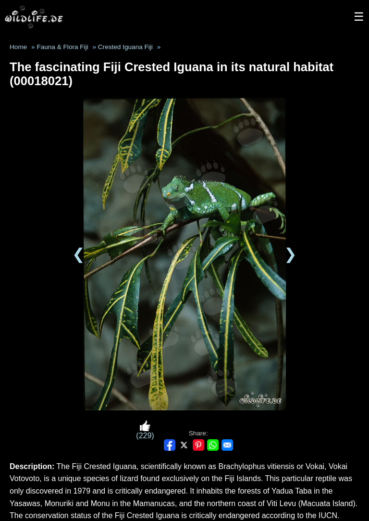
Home (18, 47)
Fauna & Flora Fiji (62, 47)
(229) (145, 430)
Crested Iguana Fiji (125, 47)
